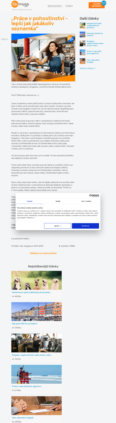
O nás (63, 384)
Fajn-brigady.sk (88, 400)
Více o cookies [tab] (86, 201)
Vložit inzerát (41, 380)
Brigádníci (55, 6)
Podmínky (64, 387)
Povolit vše (85, 226)
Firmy (69, 6)
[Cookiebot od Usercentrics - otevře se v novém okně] (91, 195)
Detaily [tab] (58, 201)
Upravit (57, 226)
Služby (38, 387)
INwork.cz (86, 388)
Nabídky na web (66, 395)
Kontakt (63, 380)
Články (14, 380)
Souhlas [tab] (29, 201)
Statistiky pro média (68, 391)
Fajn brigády (87, 382)
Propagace (40, 391)
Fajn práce (87, 394)
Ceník (38, 384)
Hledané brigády (18, 384)
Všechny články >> (88, 68)
